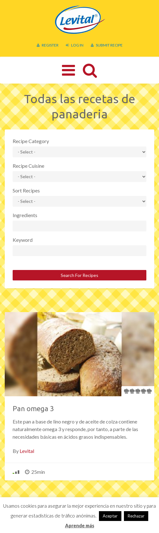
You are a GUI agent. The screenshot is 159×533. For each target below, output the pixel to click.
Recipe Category (31, 141)
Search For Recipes (79, 275)
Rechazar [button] (136, 515)
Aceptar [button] (110, 515)
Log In (74, 45)
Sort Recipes (26, 190)
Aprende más (79, 525)
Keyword (23, 240)
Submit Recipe (107, 45)
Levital (27, 451)
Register (47, 45)
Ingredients (25, 215)
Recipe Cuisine (28, 166)
